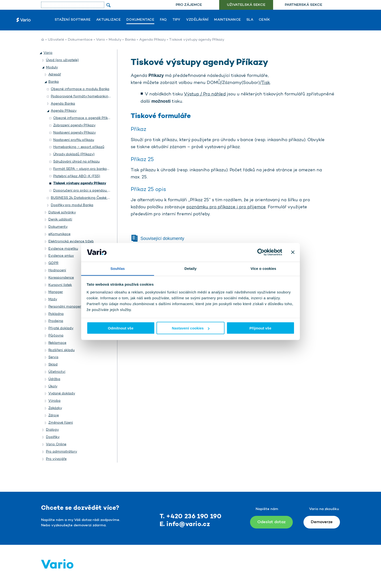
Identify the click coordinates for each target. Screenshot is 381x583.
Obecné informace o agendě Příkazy (83, 118)
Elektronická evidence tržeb (71, 241)
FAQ (163, 20)
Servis (53, 357)
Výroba (54, 401)
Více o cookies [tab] (263, 268)
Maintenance (227, 20)
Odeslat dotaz (271, 522)
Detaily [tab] (190, 268)
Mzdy (52, 299)
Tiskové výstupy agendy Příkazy (79, 183)
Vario (100, 40)
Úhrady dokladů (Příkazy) (74, 154)
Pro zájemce (189, 5)
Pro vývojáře (56, 459)
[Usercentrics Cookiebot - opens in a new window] (261, 252)
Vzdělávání (197, 20)
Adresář (54, 74)
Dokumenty (58, 227)
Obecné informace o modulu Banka (80, 89)
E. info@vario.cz (185, 524)
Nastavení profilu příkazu (73, 140)
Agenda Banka (63, 104)
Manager (55, 292)
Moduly (115, 40)
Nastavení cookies (190, 328)
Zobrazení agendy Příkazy (74, 125)
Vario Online (56, 444)
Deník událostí (60, 219)
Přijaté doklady (60, 328)
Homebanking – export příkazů (78, 147)
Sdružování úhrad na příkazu (76, 162)
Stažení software (73, 20)
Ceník (264, 20)
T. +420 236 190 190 (191, 517)
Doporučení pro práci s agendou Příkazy (86, 190)
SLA (249, 20)
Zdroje (53, 415)
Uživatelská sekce (246, 5)
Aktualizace (108, 20)
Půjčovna (55, 335)
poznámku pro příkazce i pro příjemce (226, 207)
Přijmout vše (260, 328)
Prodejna (55, 321)
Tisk (265, 83)
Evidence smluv (61, 256)
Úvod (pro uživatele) (62, 60)
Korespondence (61, 278)
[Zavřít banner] (292, 252)
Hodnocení (57, 270)
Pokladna (56, 314)
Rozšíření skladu (61, 350)
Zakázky (55, 408)
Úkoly (52, 386)
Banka (130, 40)
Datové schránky (62, 212)
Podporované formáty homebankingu (81, 96)
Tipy (177, 20)
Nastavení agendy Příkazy (74, 133)
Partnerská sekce (303, 5)
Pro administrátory (61, 452)
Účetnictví (56, 372)
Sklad (53, 364)
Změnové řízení (60, 423)
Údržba (54, 379)
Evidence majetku (63, 249)
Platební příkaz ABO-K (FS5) (76, 176)
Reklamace (57, 343)
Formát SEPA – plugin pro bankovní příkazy (88, 169)
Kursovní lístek (60, 285)
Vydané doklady (61, 393)
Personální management (68, 307)
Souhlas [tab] (117, 268)
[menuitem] (189, 5)
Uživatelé (56, 40)
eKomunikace (59, 234)
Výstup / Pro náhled (205, 94)
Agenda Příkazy (152, 40)
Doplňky (53, 437)
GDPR (53, 263)
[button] (41, 53)
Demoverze (322, 522)
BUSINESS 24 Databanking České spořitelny (87, 198)
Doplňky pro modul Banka (72, 205)
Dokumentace (140, 20)
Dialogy (52, 430)
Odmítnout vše (120, 328)
